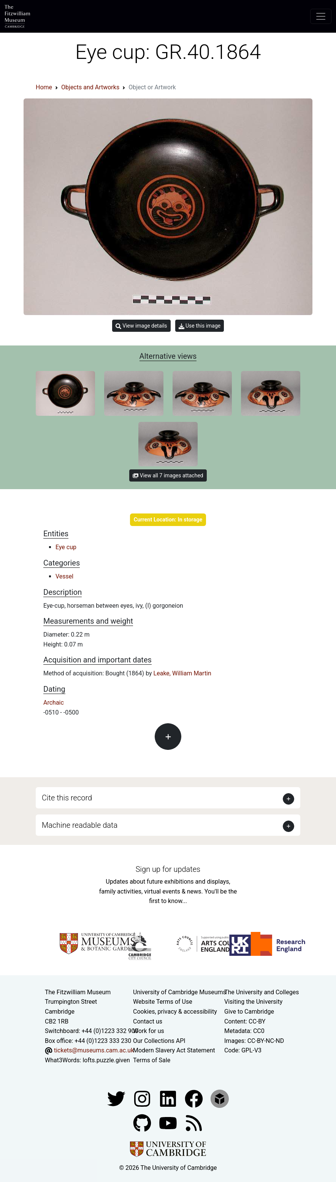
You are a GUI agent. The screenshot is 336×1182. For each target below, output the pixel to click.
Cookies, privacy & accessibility (175, 1011)
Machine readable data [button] (79, 825)
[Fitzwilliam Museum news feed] (194, 1122)
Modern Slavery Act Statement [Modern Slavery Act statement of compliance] (174, 1050)
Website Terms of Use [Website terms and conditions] (162, 1001)
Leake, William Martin (182, 673)
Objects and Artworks (90, 87)
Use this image (200, 326)
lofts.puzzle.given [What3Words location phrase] (106, 1060)
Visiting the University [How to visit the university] (253, 1001)
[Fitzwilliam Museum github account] (143, 1122)
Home (44, 87)
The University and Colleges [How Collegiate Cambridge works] (261, 992)
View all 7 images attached (168, 475)
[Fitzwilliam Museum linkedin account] (195, 1098)
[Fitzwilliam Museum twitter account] (117, 1098)
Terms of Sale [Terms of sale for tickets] (151, 1060)
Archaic (53, 702)
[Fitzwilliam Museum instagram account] (143, 1098)
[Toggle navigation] (320, 16)
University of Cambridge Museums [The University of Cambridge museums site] (179, 992)
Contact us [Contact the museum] (147, 1021)
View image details (141, 326)
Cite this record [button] (67, 797)
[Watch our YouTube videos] (169, 1122)
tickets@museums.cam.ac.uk (94, 1050)
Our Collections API (159, 1040)
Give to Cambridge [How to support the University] (249, 1011)
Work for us (148, 1031)
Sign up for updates (168, 869)
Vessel (64, 576)
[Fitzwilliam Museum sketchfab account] (220, 1098)
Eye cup (65, 547)
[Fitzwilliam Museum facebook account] (169, 1098)
